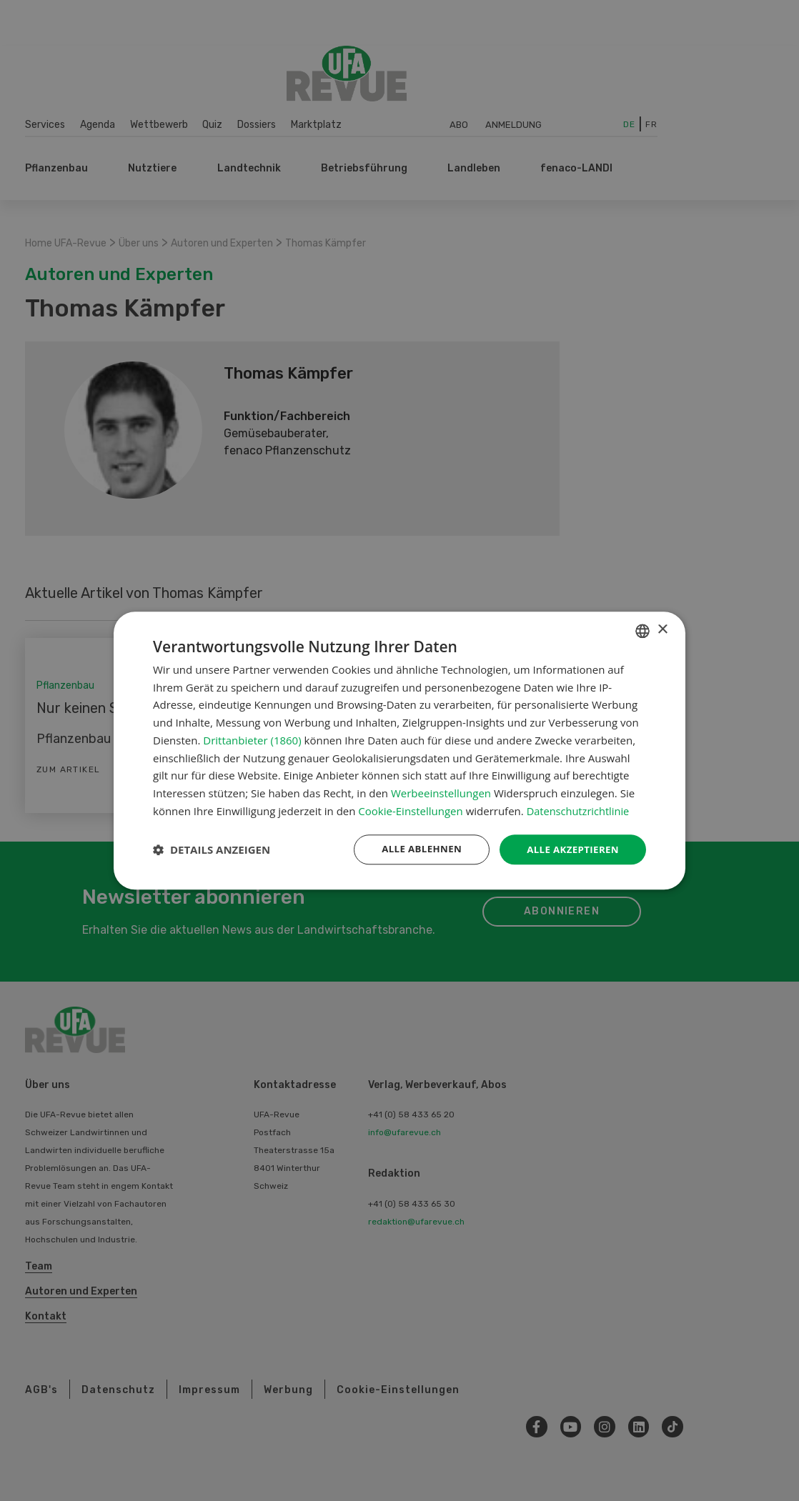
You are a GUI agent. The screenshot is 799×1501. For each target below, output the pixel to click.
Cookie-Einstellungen (410, 810)
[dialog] (399, 751)
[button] (211, 849)
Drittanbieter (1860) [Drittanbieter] (252, 739)
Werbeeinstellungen (441, 792)
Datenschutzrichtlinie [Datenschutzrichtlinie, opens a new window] (579, 810)
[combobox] (642, 630)
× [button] (662, 629)
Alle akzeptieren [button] (570, 849)
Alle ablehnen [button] (414, 849)
